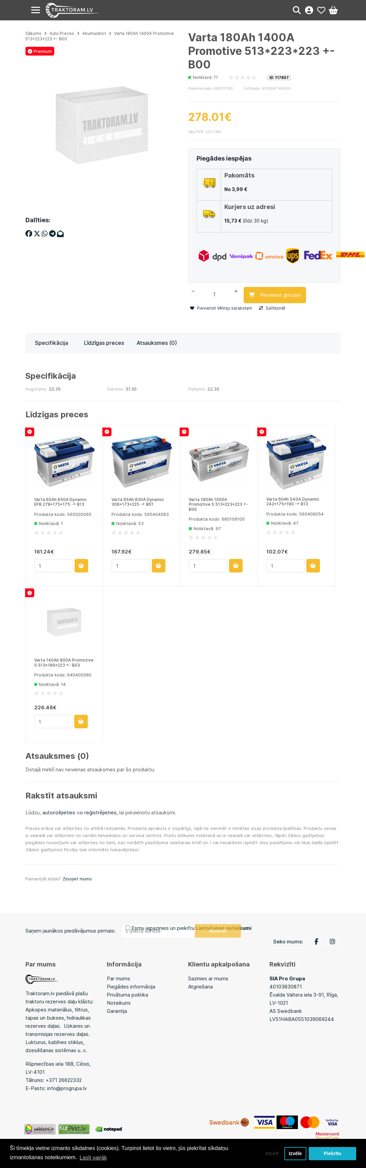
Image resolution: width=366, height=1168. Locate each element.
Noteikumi (118, 1001)
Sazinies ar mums (208, 977)
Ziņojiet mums (77, 877)
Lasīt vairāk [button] (93, 1157)
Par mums (118, 977)
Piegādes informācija (131, 985)
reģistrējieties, (101, 811)
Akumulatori (94, 33)
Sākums (33, 33)
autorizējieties (58, 811)
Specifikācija (51, 341)
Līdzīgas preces (104, 341)
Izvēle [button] (295, 1153)
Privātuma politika (127, 993)
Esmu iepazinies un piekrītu (191, 926)
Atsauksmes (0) (157, 341)
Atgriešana (200, 985)
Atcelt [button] (271, 1153)
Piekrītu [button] (333, 1153)
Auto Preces (61, 33)
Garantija (117, 1009)
